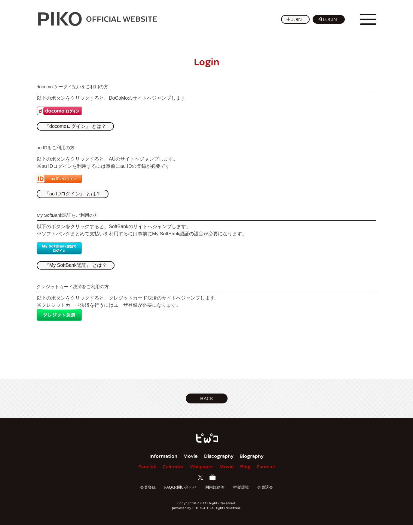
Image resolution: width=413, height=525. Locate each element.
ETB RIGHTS (201, 507)
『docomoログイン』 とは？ (75, 126)
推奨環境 (241, 487)
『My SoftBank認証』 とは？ (75, 265)
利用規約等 (215, 487)
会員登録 (148, 487)
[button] (207, 398)
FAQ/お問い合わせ (180, 487)
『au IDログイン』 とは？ (72, 193)
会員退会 (265, 487)
